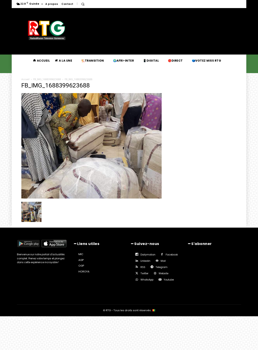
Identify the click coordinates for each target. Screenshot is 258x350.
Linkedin (145, 261)
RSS (142, 267)
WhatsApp (146, 279)
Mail (163, 261)
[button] (83, 4)
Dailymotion (147, 254)
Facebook (172, 254)
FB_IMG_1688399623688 (47, 79)
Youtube (169, 279)
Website (163, 273)
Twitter (144, 273)
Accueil (25, 79)
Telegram (161, 267)
